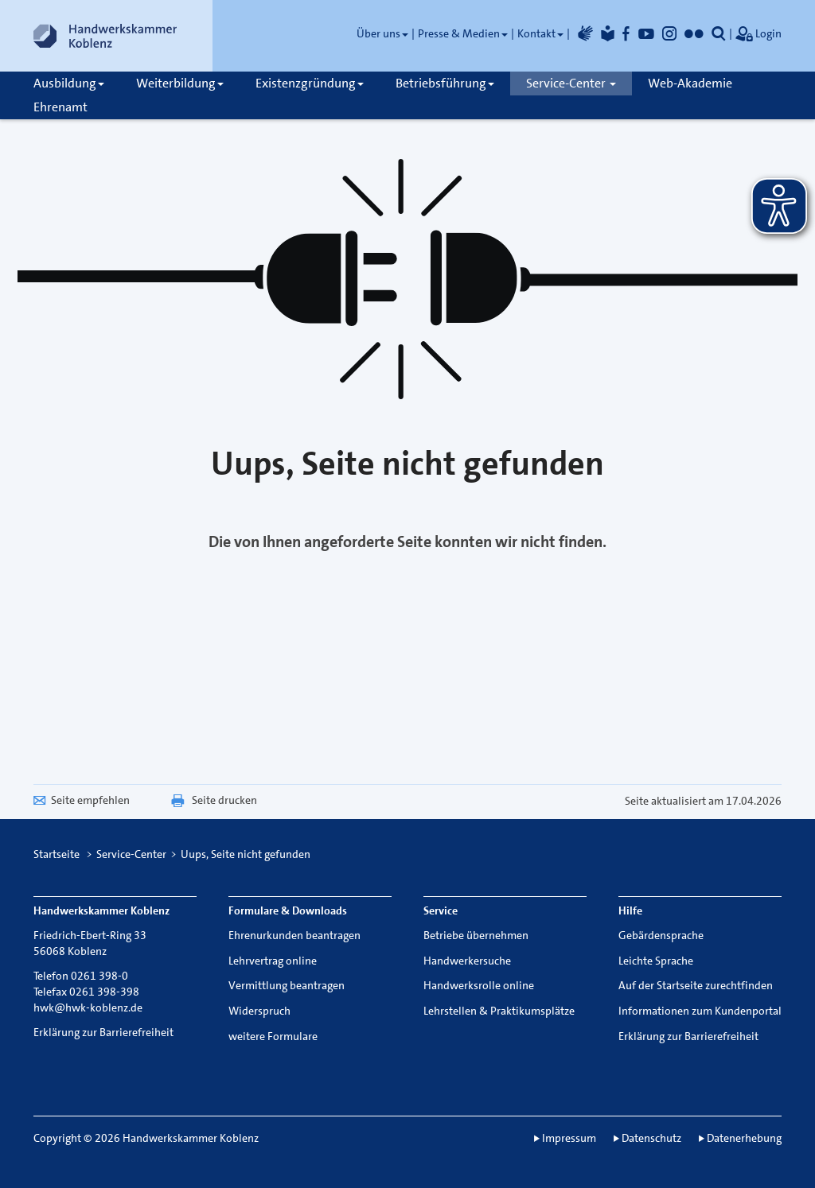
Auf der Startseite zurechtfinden (695, 985)
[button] (719, 33)
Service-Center (571, 83)
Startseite (56, 854)
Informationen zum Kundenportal (700, 1011)
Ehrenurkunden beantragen (294, 935)
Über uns (382, 33)
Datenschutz (651, 1138)
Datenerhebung (744, 1138)
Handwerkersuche (467, 960)
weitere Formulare (273, 1036)
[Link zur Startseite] (105, 36)
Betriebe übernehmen (475, 935)
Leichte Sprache (655, 960)
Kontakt (540, 33)
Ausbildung (68, 83)
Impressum (569, 1138)
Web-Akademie (690, 83)
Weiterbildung (180, 83)
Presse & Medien (463, 33)
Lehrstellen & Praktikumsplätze (499, 1011)
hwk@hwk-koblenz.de (87, 1007)
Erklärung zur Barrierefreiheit (103, 1032)
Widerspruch (259, 1011)
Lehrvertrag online (272, 960)
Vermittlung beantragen (286, 985)
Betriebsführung (445, 83)
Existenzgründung (309, 83)
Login (758, 35)
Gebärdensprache (661, 935)
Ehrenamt (60, 107)
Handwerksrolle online (478, 985)
